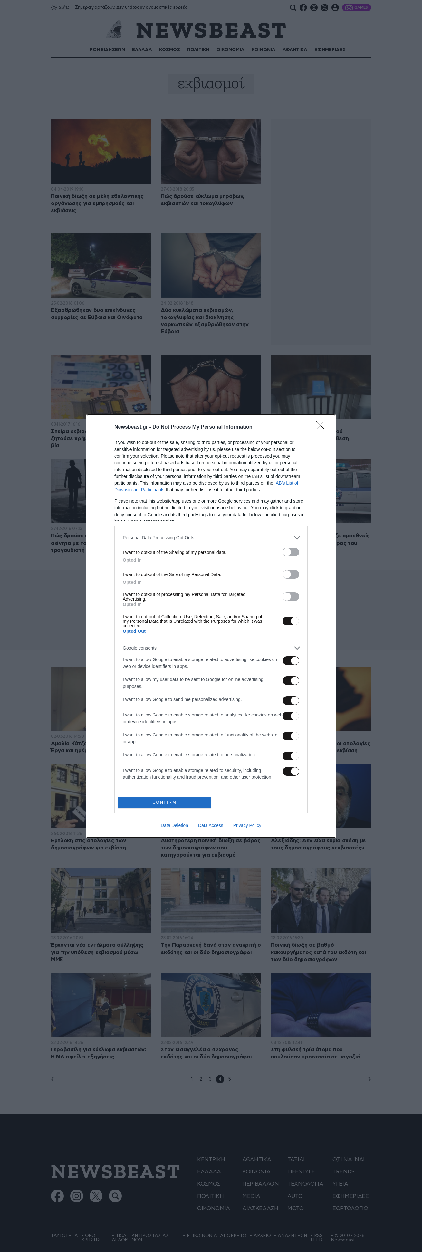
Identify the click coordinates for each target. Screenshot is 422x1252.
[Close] (322, 427)
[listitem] (211, 538)
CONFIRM (164, 802)
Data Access (210, 825)
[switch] (291, 552)
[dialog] (211, 626)
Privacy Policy (247, 825)
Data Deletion (174, 825)
